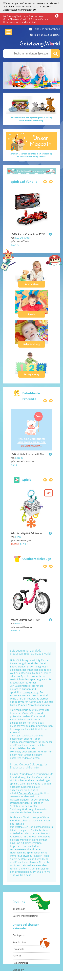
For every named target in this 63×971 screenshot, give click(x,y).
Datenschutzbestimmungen (17, 9)
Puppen (26, 689)
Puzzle (31, 314)
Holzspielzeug (20, 962)
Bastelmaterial (23, 685)
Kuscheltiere (32, 284)
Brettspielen (21, 827)
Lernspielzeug (31, 374)
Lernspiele (18, 949)
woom (18, 623)
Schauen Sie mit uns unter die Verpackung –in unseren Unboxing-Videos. (32, 155)
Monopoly (15, 751)
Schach (32, 751)
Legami (19, 457)
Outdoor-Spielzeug (29, 793)
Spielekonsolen (30, 735)
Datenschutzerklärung (25, 915)
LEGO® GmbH (23, 237)
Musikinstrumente (26, 742)
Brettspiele (19, 935)
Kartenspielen (42, 827)
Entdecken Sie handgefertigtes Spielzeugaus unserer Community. (31, 119)
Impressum (19, 908)
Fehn (18, 536)
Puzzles (17, 956)
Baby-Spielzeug (31, 344)
